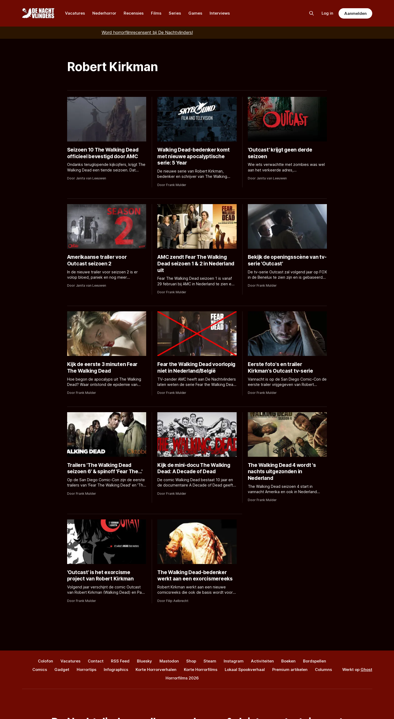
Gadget (61, 669)
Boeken (288, 661)
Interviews (220, 13)
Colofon (45, 661)
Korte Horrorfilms (200, 669)
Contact (95, 661)
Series (175, 13)
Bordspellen (314, 661)
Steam (210, 661)
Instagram (234, 661)
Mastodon (169, 661)
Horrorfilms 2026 (182, 678)
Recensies (134, 13)
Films (156, 13)
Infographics (116, 669)
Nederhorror (104, 13)
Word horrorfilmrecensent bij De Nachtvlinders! (147, 32)
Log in (327, 13)
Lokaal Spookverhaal (245, 669)
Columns (323, 669)
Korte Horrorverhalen (156, 669)
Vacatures (75, 13)
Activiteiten (262, 661)
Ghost (366, 669)
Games (195, 13)
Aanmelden (355, 13)
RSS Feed (120, 661)
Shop (191, 661)
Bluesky (144, 661)
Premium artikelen (290, 669)
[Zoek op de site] (311, 13)
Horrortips (86, 669)
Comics (39, 669)
